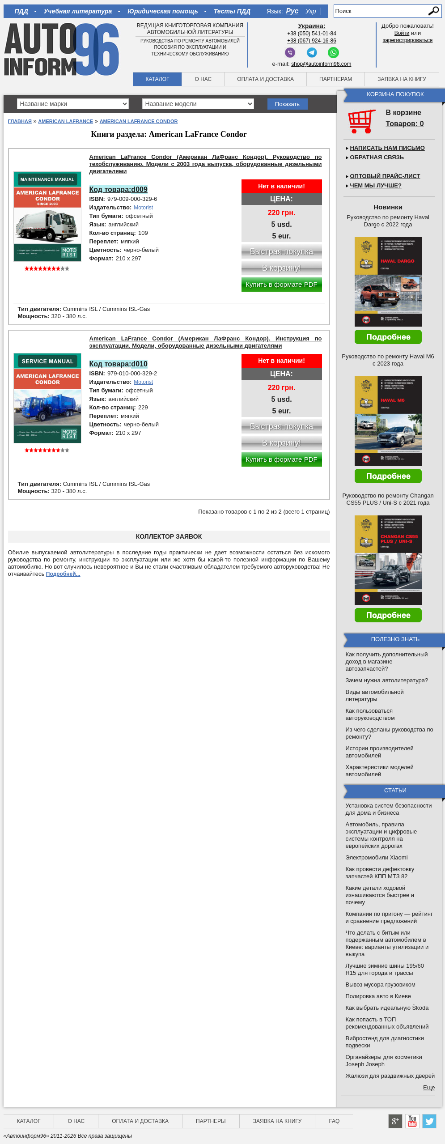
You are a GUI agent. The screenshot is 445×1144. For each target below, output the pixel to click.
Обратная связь (377, 157)
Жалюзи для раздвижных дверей (390, 1075)
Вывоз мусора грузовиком (380, 984)
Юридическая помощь (162, 11)
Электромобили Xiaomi (377, 857)
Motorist (143, 207)
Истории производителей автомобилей (380, 752)
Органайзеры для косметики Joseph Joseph (384, 1060)
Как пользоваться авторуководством (370, 714)
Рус (292, 11)
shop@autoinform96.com (321, 64)
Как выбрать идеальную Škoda (387, 1007)
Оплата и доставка (265, 79)
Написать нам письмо (387, 148)
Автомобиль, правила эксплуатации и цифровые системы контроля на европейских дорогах (381, 835)
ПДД (21, 11)
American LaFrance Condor (139, 121)
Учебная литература (78, 11)
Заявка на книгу (401, 79)
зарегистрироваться (408, 40)
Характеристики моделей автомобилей (380, 771)
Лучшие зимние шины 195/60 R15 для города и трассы (385, 969)
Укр (310, 11)
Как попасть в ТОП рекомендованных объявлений (387, 1023)
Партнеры (211, 1121)
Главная (20, 121)
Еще (429, 1087)
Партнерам (335, 79)
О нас (203, 79)
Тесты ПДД (232, 11)
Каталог (158, 79)
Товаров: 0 (405, 124)
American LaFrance (65, 121)
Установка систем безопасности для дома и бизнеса (389, 809)
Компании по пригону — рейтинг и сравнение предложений (389, 917)
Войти (402, 33)
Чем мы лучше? (376, 185)
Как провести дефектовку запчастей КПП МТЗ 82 (380, 873)
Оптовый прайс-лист (385, 176)
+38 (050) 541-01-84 (311, 33)
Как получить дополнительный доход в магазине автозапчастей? (387, 661)
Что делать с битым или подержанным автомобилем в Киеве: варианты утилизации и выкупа (387, 943)
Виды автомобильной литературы (375, 695)
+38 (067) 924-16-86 (311, 41)
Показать (287, 104)
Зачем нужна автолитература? (387, 680)
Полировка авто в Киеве (378, 996)
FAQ (334, 1121)
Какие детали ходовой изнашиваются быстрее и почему (380, 895)
